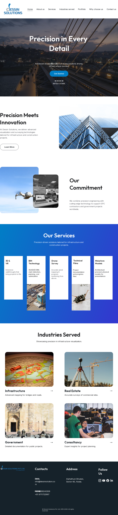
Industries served (66, 9)
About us (40, 9)
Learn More (9, 148)
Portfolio (82, 9)
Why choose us (96, 9)
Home (30, 9)
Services (52, 9)
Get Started (59, 73)
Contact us (111, 9)
